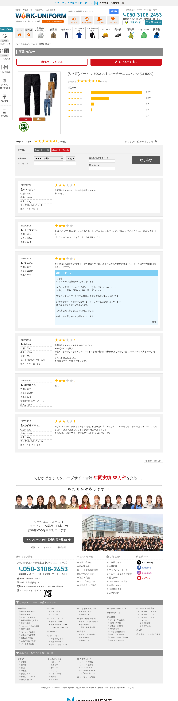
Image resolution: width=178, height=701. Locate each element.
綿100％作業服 (27, 638)
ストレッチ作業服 (28, 632)
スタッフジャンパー (118, 608)
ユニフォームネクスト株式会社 (51, 547)
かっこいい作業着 (28, 617)
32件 (148, 98)
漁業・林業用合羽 (88, 627)
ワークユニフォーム (47, 521)
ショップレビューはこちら (139, 141)
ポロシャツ (54, 636)
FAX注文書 (84, 566)
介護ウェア (25, 674)
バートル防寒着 (87, 665)
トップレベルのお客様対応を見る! (48, 539)
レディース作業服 (146, 608)
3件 (148, 110)
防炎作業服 (25, 623)
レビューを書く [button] (128, 61)
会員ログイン (115, 585)
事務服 (24, 671)
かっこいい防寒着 (88, 634)
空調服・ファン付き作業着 (149, 634)
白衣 (23, 668)
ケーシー (54, 668)
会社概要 (113, 566)
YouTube (146, 578)
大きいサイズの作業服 (30, 626)
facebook (146, 567)
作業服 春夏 (26, 614)
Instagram (147, 573)
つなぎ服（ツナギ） (88, 608)
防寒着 (82, 631)
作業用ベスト (115, 613)
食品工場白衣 (26, 680)
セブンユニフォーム (87, 673)
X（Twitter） (148, 562)
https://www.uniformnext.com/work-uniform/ (41, 586)
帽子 (141, 630)
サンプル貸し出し (87, 581)
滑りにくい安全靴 (117, 634)
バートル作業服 (27, 644)
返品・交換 (84, 577)
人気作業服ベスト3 (28, 641)
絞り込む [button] (146, 160)
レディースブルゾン (148, 611)
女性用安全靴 (145, 626)
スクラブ (54, 665)
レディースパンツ (147, 614)
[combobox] (89, 11)
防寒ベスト (85, 640)
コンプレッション (57, 618)
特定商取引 (114, 577)
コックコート (56, 674)
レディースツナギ (147, 617)
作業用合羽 (85, 625)
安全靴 (112, 617)
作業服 (23, 608)
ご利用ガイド (115, 562)
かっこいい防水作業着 (89, 622)
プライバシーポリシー (119, 570)
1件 (148, 116)
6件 (148, 104)
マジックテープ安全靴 (119, 637)
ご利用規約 (114, 593)
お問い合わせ (153, 22)
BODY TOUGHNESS (59, 627)
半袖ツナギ (85, 614)
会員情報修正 (115, 589)
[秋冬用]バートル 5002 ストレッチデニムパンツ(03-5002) (111, 74)
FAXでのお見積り (87, 574)
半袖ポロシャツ (57, 639)
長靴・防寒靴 (115, 623)
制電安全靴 (114, 629)
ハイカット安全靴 (117, 640)
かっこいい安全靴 (117, 620)
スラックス (55, 614)
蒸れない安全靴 (116, 626)
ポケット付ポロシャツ (60, 645)
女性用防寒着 (145, 623)
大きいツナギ (86, 611)
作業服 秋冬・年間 (28, 611)
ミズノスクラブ (86, 668)
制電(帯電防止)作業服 (29, 620)
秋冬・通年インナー (59, 625)
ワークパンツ (55, 608)
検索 (114, 11)
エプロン (54, 671)
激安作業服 (25, 629)
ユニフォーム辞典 (87, 677)
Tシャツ (53, 631)
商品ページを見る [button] (52, 62)
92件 (148, 92)
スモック (143, 620)
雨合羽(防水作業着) (88, 618)
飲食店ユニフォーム (29, 677)
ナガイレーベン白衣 (87, 670)
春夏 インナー (56, 622)
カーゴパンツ (56, 611)
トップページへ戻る (118, 581)
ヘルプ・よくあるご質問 (120, 574)
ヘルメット (55, 680)
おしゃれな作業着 (28, 635)
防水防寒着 (85, 637)
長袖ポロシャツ (57, 642)
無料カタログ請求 (87, 585)
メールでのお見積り (88, 570)
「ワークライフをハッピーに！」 (73, 3)
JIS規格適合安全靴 (117, 632)
